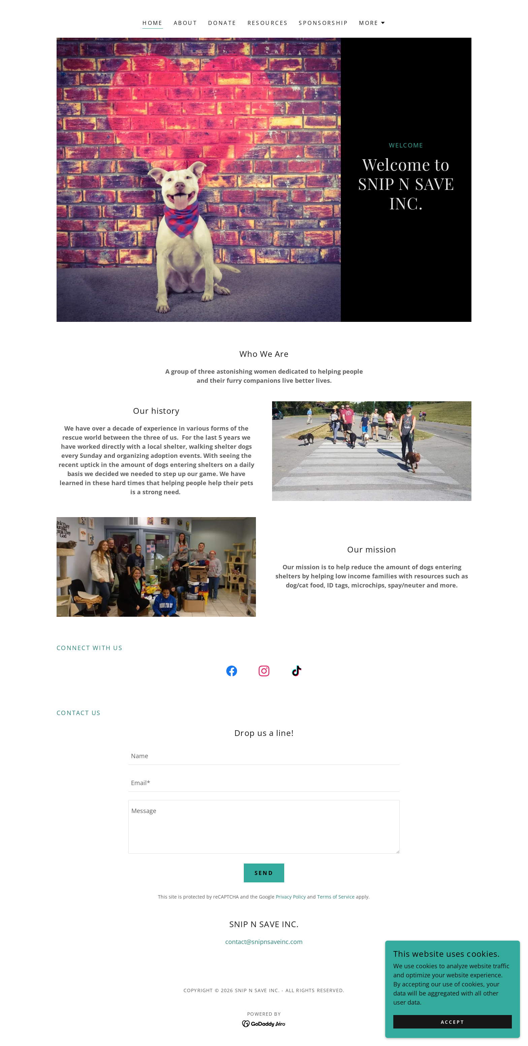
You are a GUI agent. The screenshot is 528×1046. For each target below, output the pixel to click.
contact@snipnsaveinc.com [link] (264, 942)
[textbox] (263, 755)
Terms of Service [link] (336, 896)
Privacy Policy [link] (291, 896)
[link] (232, 672)
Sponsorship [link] (323, 23)
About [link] (185, 23)
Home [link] (152, 23)
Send (264, 873)
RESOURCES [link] (268, 23)
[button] (372, 23)
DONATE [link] (222, 23)
